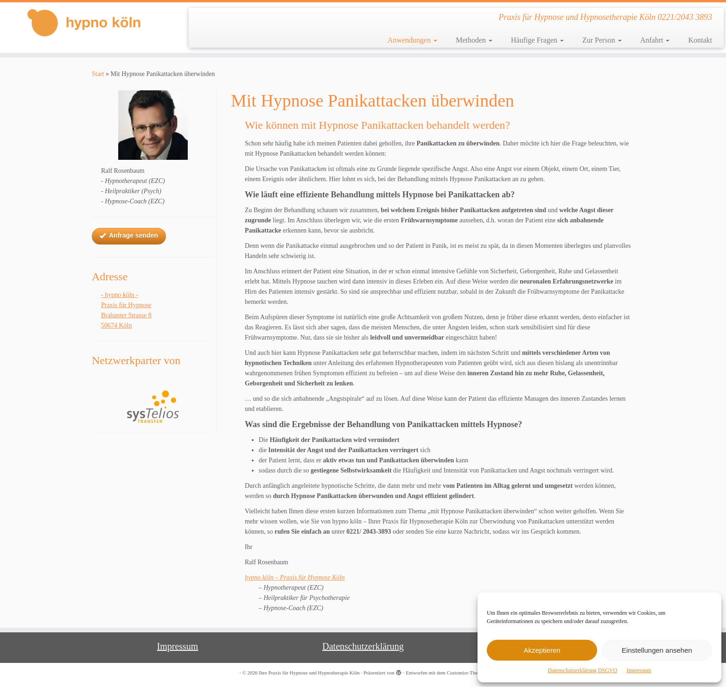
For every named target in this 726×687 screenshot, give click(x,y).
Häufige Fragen (537, 40)
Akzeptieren (541, 650)
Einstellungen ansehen (657, 650)
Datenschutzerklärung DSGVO (583, 670)
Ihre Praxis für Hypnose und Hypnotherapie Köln (309, 672)
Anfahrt (655, 40)
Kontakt (700, 40)
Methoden (474, 40)
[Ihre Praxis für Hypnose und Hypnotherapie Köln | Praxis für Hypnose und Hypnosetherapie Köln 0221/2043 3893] (83, 22)
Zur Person (602, 40)
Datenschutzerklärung (362, 646)
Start (98, 73)
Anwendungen (412, 40)
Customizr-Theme (465, 672)
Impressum (638, 670)
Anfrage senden (129, 236)
